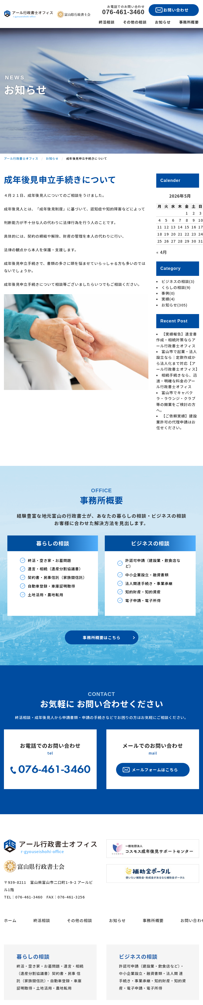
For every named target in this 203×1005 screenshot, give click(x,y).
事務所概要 (189, 22)
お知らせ (163, 22)
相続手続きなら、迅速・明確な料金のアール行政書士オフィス (176, 380)
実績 (168, 299)
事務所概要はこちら (102, 660)
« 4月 (161, 252)
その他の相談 (135, 22)
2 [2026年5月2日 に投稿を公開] (193, 213)
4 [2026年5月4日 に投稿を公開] (159, 220)
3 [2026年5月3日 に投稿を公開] (200, 213)
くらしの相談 (176, 287)
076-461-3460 (123, 12)
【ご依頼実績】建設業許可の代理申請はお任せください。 (176, 421)
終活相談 (106, 22)
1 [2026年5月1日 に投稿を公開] (187, 213)
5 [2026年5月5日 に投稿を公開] (166, 220)
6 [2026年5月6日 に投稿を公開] (173, 220)
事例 (168, 293)
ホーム (10, 943)
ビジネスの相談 (178, 281)
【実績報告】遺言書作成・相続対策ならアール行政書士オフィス (176, 339)
